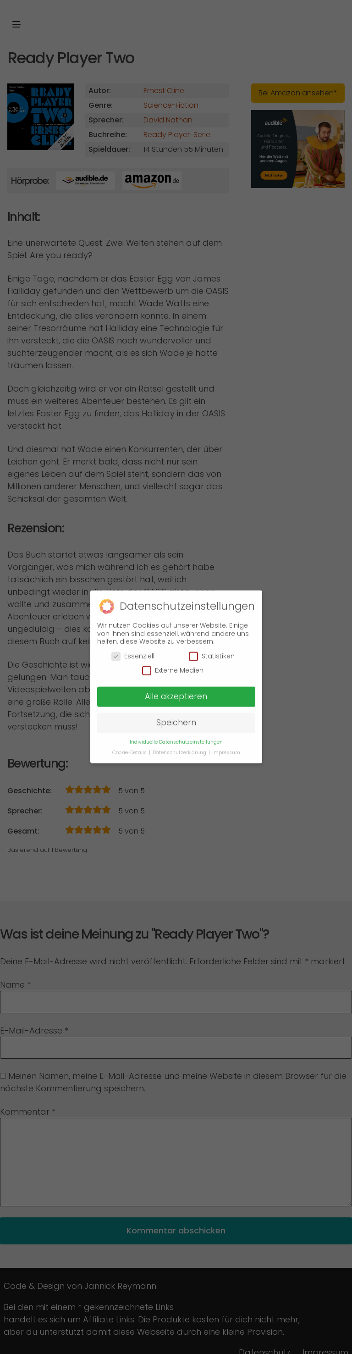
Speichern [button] (176, 717)
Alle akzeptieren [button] (176, 691)
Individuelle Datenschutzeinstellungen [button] (176, 737)
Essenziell (132, 651)
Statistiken (212, 651)
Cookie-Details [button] (130, 747)
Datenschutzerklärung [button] (180, 747)
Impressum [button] (226, 747)
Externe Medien (173, 665)
